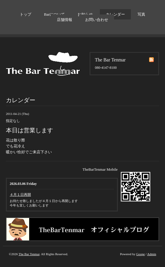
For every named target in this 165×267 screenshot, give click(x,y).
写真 (141, 14)
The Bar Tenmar (29, 254)
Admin (151, 254)
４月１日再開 (20, 195)
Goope (140, 254)
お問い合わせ (96, 19)
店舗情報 (64, 19)
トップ (25, 14)
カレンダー (115, 14)
